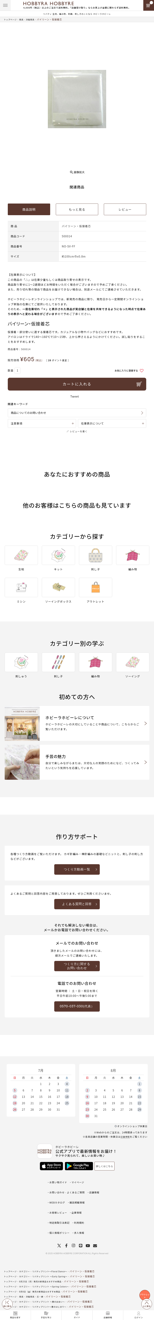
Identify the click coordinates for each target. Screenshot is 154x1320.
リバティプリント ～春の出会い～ (56, 1281)
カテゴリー (27, 1251)
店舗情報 (125, 1144)
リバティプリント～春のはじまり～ (57, 1287)
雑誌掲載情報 (79, 1198)
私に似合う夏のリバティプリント (55, 1307)
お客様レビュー (58, 1204)
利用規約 (81, 1209)
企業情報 (78, 1204)
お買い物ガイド (58, 1187)
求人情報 (81, 1215)
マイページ (80, 1187)
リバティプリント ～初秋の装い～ (56, 1297)
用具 (23, 19)
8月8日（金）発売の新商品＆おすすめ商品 (45, 1271)
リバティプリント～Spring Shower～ (58, 1302)
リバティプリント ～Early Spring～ (57, 1256)
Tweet (74, 397)
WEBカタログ (57, 1198)
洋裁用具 (34, 19)
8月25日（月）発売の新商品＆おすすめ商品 (46, 1261)
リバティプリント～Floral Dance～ (57, 1251)
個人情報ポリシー (60, 1215)
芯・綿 (45, 1276)
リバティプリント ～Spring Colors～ (58, 1266)
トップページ (11, 19)
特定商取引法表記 (60, 1209)
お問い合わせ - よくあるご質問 (68, 1192)
